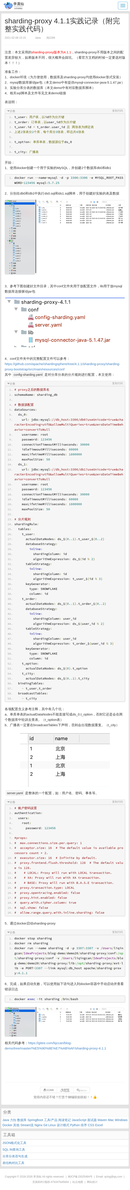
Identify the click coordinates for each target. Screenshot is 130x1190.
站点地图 (77, 1182)
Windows (121, 1120)
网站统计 (92, 1182)
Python (75, 1125)
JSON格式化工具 (14, 1143)
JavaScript (79, 1120)
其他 (16, 1125)
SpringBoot (35, 1120)
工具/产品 (50, 1120)
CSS (91, 1125)
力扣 (13, 1120)
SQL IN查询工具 (13, 1149)
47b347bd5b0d (60, 1182)
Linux (52, 1125)
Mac (111, 1120)
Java (5, 1120)
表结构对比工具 (13, 1163)
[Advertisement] (65, 1066)
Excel (99, 1125)
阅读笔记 (64, 1120)
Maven (102, 1120)
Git (45, 1125)
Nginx (38, 1125)
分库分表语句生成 (14, 1156)
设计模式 (63, 1125)
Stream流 (27, 1125)
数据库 (22, 1120)
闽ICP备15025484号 (80, 1176)
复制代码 (117, 110)
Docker (7, 1125)
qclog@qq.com (113, 1176)
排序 (84, 1125)
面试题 (92, 1120)
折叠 (12, 111)
